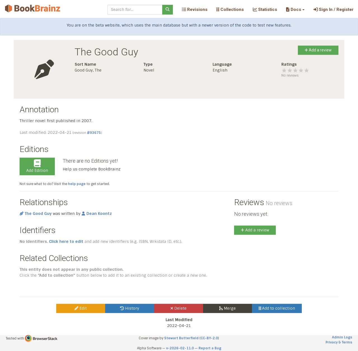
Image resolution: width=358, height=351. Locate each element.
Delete (178, 308)
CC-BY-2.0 (209, 338)
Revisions (195, 9)
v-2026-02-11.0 (180, 348)
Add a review (318, 50)
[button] (295, 9)
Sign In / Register (334, 9)
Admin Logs (342, 337)
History (129, 308)
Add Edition (37, 166)
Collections (230, 9)
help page (77, 184)
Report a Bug (210, 348)
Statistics (265, 9)
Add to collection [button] (277, 308)
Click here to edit (66, 241)
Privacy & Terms (339, 342)
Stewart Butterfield (181, 338)
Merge (227, 308)
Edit (80, 308)
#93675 (94, 133)
